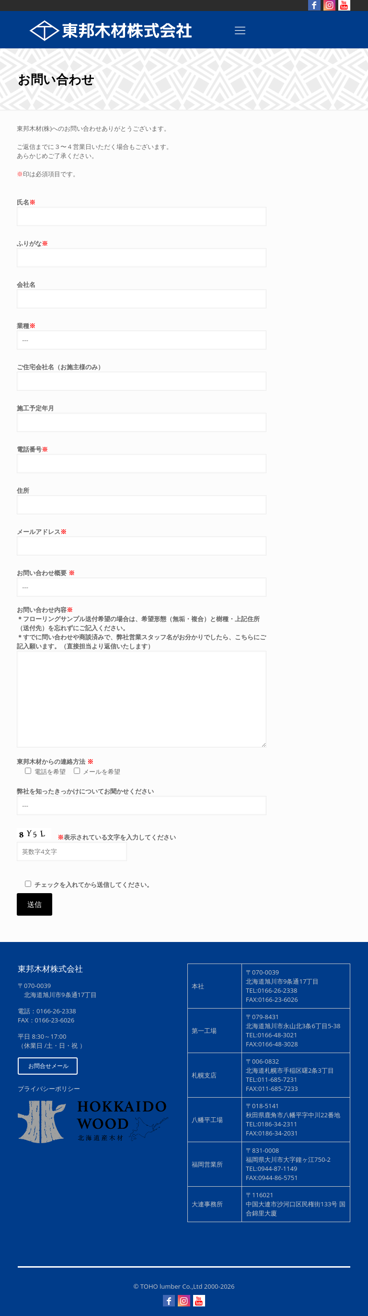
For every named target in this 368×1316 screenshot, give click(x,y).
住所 (141, 500)
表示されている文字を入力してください (141, 849)
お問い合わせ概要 (141, 582)
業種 (141, 335)
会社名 (141, 294)
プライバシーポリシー (49, 1088)
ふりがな (141, 253)
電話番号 (141, 459)
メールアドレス (141, 541)
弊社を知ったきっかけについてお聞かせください (141, 801)
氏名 (141, 212)
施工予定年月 (141, 418)
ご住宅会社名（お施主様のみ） (141, 377)
